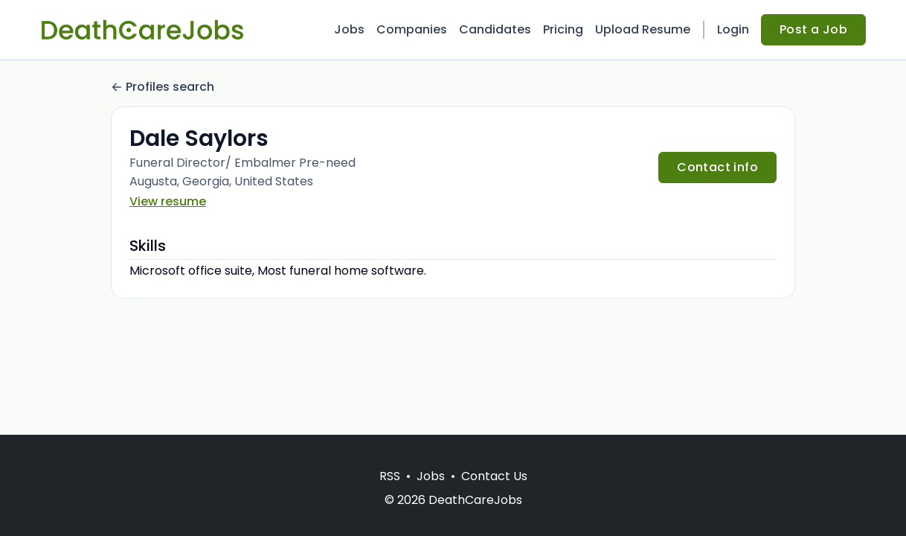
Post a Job (813, 29)
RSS (389, 476)
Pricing (563, 29)
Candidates (495, 29)
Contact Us (494, 476)
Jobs (349, 29)
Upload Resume (642, 29)
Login (733, 29)
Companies (411, 29)
